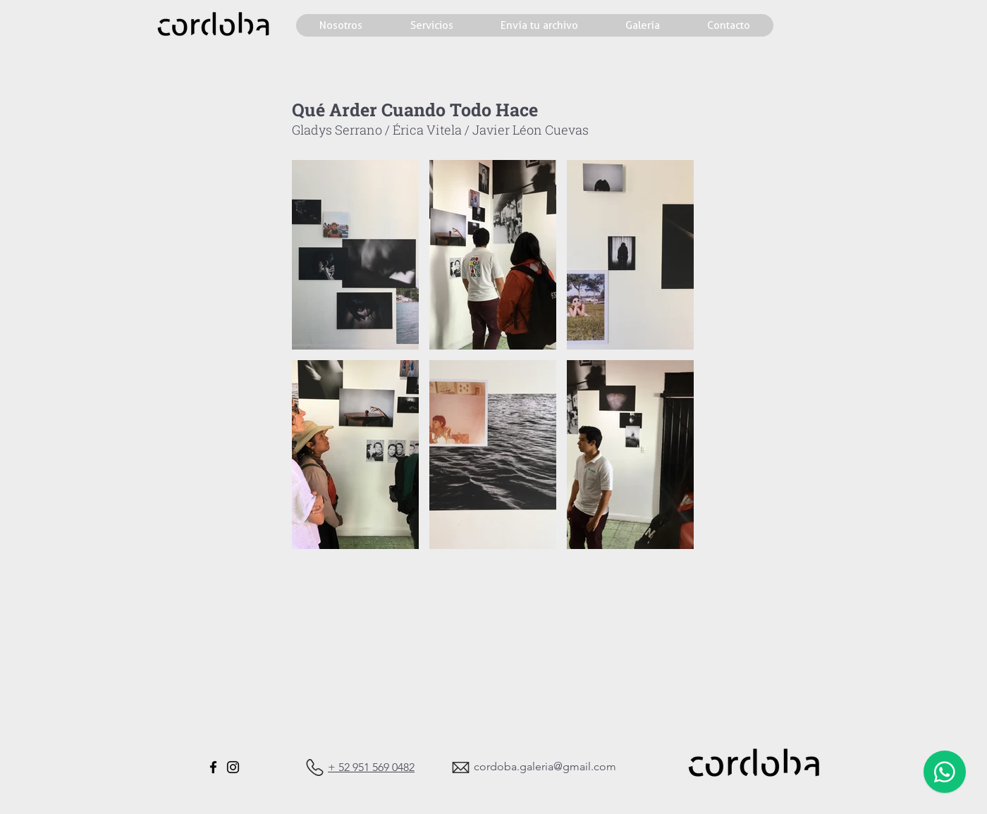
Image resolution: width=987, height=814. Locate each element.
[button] (355, 255)
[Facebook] (213, 767)
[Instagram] (233, 767)
